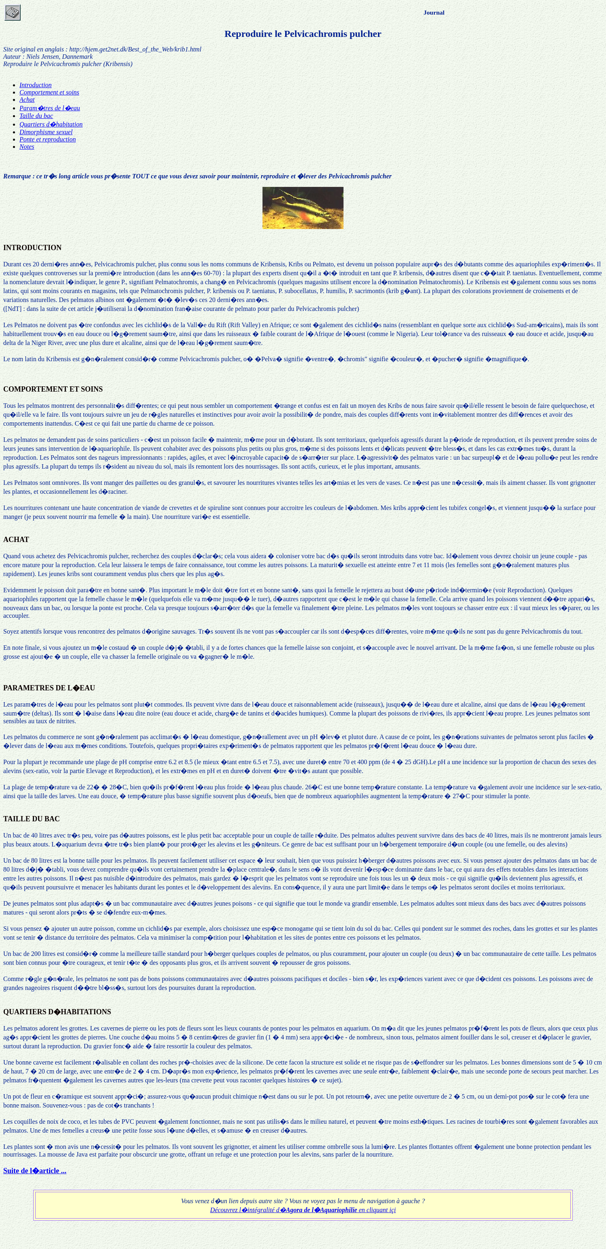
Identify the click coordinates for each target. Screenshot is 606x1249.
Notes (26, 146)
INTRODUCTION (32, 248)
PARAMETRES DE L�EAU (49, 688)
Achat (26, 99)
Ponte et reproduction (47, 139)
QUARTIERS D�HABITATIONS (57, 1012)
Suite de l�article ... (34, 1171)
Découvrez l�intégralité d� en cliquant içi (303, 1209)
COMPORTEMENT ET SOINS (53, 389)
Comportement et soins (49, 92)
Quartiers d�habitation (51, 124)
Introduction (35, 84)
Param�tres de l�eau (49, 108)
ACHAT (16, 540)
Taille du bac (36, 115)
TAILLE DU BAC (31, 819)
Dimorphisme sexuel (46, 132)
